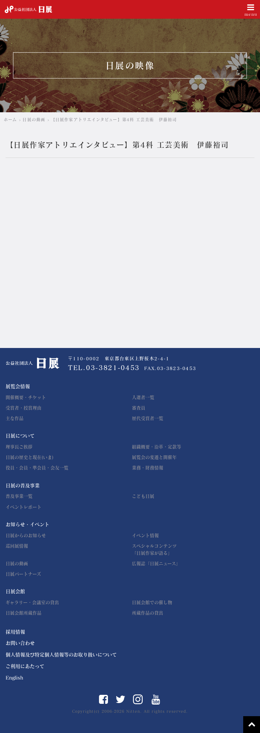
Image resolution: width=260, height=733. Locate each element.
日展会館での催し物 (152, 602)
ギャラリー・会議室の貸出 (32, 602)
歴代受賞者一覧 (147, 418)
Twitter (120, 699)
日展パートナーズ (23, 574)
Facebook (103, 699)
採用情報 (15, 631)
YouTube (156, 699)
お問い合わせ (20, 643)
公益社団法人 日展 (28, 9)
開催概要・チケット (26, 397)
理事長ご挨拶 (19, 447)
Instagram (138, 699)
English (14, 677)
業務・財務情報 (147, 467)
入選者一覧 (143, 397)
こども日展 (143, 496)
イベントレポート (23, 507)
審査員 (138, 408)
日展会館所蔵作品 (23, 613)
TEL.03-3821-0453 (104, 367)
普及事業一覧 (19, 496)
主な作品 (15, 418)
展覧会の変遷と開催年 (154, 457)
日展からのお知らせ (26, 535)
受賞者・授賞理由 (23, 408)
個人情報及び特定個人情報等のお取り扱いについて (61, 654)
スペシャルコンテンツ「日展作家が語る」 (154, 549)
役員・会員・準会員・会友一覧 (37, 467)
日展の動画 (17, 563)
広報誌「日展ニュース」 (156, 563)
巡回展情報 (17, 546)
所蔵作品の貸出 (147, 613)
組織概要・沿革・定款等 (156, 447)
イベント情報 (145, 535)
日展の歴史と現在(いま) (29, 457)
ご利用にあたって (25, 666)
